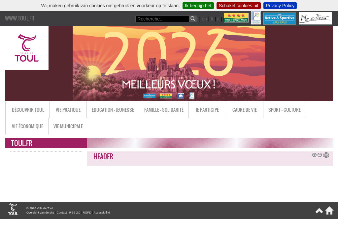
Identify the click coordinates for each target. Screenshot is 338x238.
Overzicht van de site (40, 212)
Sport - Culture (284, 109)
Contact (61, 212)
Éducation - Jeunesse (113, 109)
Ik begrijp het (198, 5)
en (204, 18)
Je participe (207, 109)
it (218, 18)
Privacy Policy (280, 5)
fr (212, 18)
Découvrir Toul (28, 109)
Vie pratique (68, 109)
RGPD (87, 212)
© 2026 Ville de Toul (39, 208)
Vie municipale (68, 126)
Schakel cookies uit (238, 5)
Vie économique (27, 126)
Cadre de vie (244, 109)
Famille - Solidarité (164, 109)
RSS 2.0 (75, 212)
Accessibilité (102, 212)
